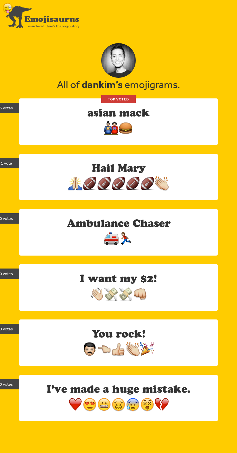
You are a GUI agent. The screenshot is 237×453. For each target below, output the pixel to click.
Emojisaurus (51, 19)
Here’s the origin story (62, 26)
